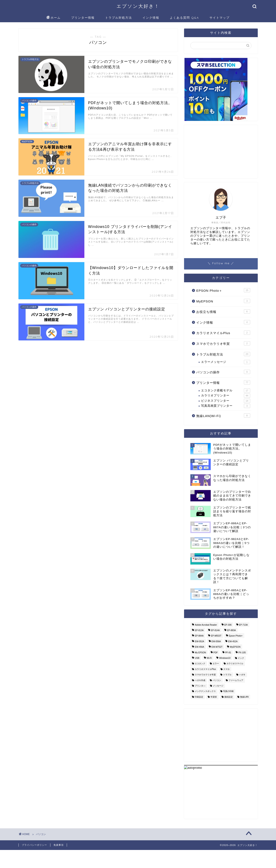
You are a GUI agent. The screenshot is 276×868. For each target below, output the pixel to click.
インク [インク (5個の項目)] (241, 658)
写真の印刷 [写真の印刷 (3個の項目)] (228, 691)
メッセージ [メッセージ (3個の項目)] (218, 686)
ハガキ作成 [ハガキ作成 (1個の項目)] (200, 680)
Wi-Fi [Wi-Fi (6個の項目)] (209, 658)
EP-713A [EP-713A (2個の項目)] (243, 625)
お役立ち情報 (223, 311)
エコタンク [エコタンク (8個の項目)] (200, 664)
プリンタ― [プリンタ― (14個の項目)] (200, 686)
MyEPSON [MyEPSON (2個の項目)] (235, 647)
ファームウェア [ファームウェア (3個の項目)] (236, 680)
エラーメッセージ (225, 362)
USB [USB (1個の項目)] (197, 658)
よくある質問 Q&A (184, 18)
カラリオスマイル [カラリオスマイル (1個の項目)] (234, 664)
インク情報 (151, 18)
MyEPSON (223, 301)
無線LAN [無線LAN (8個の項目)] (244, 697)
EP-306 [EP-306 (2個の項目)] (228, 625)
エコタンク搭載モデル (225, 390)
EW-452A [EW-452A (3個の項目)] (232, 641)
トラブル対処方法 (118, 18)
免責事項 (59, 845)
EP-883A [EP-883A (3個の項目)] (231, 630)
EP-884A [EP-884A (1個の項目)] (199, 636)
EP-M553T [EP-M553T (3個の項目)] (216, 636)
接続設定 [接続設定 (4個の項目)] (228, 697)
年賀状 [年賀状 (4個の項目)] (214, 697)
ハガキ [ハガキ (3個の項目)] (242, 675)
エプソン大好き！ (138, 6)
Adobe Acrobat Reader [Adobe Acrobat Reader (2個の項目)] (206, 625)
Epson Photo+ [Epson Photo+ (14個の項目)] (236, 636)
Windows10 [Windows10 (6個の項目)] (224, 658)
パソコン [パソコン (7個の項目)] (217, 680)
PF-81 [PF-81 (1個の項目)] (228, 652)
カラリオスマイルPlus (223, 333)
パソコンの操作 (223, 372)
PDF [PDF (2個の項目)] (215, 652)
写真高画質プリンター (225, 406)
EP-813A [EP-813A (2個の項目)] (199, 630)
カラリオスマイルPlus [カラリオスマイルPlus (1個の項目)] (205, 669)
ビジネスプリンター (225, 401)
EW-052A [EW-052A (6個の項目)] (199, 641)
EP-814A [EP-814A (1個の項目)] (215, 630)
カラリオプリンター (225, 395)
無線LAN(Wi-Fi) (223, 415)
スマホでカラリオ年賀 (223, 343)
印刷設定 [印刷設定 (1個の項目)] (199, 697)
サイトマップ (219, 18)
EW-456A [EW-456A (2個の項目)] (199, 647)
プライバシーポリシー (34, 845)
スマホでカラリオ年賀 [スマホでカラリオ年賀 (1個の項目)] (205, 675)
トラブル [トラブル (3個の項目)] (227, 675)
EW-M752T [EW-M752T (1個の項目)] (217, 647)
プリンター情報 (83, 18)
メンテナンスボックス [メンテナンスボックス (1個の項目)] (205, 691)
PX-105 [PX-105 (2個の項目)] (242, 652)
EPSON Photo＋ (223, 290)
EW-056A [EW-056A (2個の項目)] (216, 641)
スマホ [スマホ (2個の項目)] (226, 669)
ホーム (53, 18)
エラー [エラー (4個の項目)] (216, 664)
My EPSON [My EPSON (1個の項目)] (200, 652)
